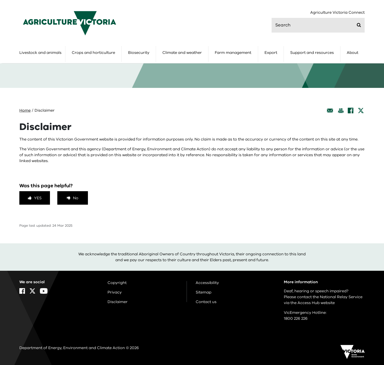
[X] (361, 110)
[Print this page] (340, 110)
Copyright (117, 282)
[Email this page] (330, 110)
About (352, 52)
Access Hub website (316, 303)
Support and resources (312, 52)
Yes (38, 198)
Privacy (115, 292)
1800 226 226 (296, 318)
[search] (318, 25)
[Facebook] (350, 110)
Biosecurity (138, 52)
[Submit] (359, 25)
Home (25, 110)
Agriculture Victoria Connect (337, 12)
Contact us (206, 302)
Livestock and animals (40, 52)
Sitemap (203, 292)
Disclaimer (118, 302)
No (75, 198)
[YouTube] (44, 291)
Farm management (233, 52)
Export (270, 52)
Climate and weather (182, 52)
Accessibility (207, 282)
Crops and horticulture (93, 52)
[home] (69, 23)
